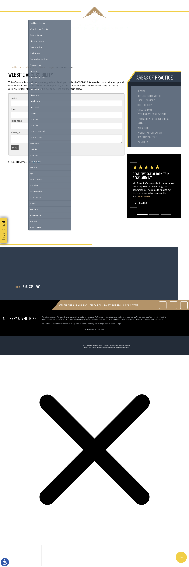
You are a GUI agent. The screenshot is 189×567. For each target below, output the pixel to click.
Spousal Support (146, 100)
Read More (144, 196)
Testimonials (44, 4)
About (13, 4)
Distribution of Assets (149, 95)
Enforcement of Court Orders (153, 118)
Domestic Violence (147, 137)
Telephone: (16, 120)
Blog (54, 4)
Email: (13, 109)
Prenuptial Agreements (150, 132)
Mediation (143, 127)
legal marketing (104, 347)
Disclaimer (89, 329)
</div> (21, 555)
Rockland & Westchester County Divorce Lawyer (32, 67)
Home (6, 4)
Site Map (101, 329)
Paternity (143, 141)
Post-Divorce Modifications (152, 114)
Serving (33, 4)
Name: (14, 97)
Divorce (141, 91)
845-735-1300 (179, 4)
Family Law (22, 4)
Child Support (145, 109)
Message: (15, 132)
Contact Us (62, 4)
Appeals (142, 123)
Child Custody (145, 104)
